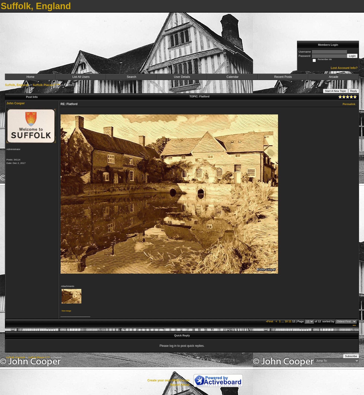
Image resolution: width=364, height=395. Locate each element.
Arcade (333, 77)
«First (270, 321)
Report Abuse (179, 385)
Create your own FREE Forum (168, 380)
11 (289, 321)
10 (286, 321)
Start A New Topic (335, 90)
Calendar (233, 77)
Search (131, 77)
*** (354, 325)
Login (352, 55)
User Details (182, 77)
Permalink (349, 104)
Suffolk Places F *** (46, 85)
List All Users (80, 77)
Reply (353, 90)
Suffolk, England (16, 85)
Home (30, 77)
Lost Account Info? (344, 68)
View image (66, 311)
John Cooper (15, 103)
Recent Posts (283, 77)
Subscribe (351, 356)
